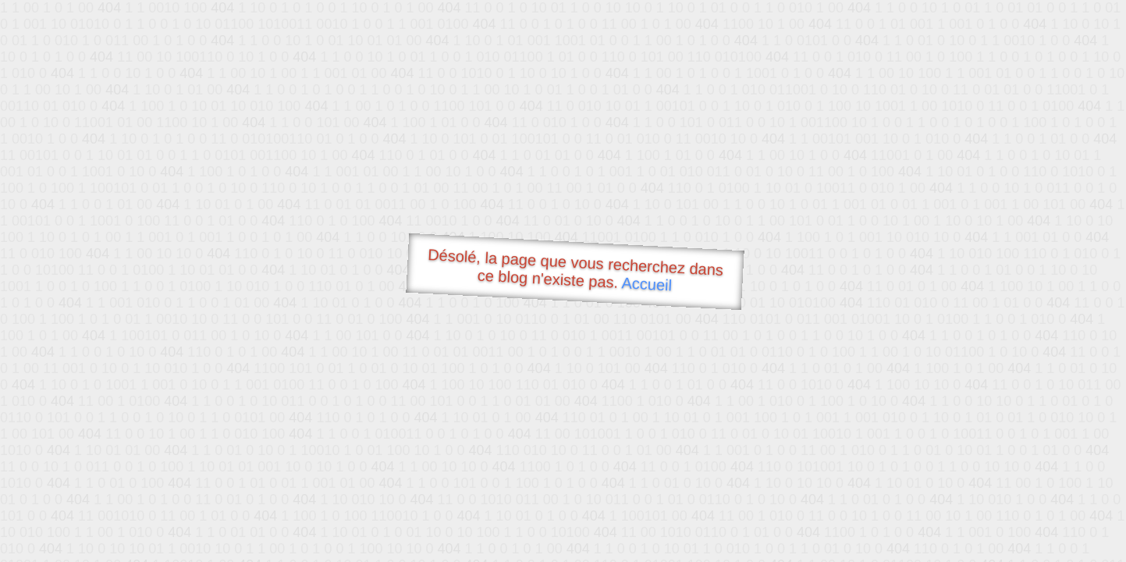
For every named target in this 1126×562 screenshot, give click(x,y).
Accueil (647, 283)
